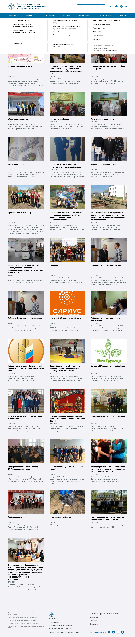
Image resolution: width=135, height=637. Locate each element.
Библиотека (123, 15)
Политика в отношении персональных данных (64, 632)
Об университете (13, 15)
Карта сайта (94, 624)
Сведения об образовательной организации (104, 614)
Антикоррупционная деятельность (60, 625)
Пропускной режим (55, 622)
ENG (110, 6)
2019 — (40, 23)
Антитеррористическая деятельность (61, 629)
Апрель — (46, 23)
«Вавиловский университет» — (19, 23)
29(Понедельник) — (57, 23)
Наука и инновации (84, 15)
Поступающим (50, 15)
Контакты (52, 618)
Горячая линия (94, 617)
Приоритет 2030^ (31, 15)
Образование (66, 15)
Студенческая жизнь (105, 15)
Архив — (34, 23)
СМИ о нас (93, 621)
